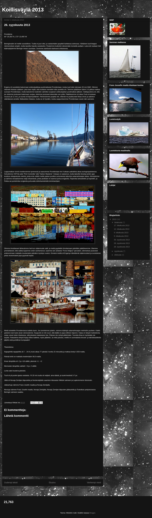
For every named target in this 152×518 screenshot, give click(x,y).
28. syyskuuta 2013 (122, 243)
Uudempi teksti (11, 482)
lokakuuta (118, 222)
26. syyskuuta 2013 (122, 247)
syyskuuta (118, 251)
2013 (114, 219)
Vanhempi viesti (94, 482)
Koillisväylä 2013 (23, 9)
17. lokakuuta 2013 (121, 225)
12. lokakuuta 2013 (121, 229)
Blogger (92, 513)
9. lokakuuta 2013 (121, 233)
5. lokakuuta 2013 (121, 236)
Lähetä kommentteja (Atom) (54, 489)
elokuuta (118, 255)
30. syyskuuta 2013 (122, 240)
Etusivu (52, 482)
